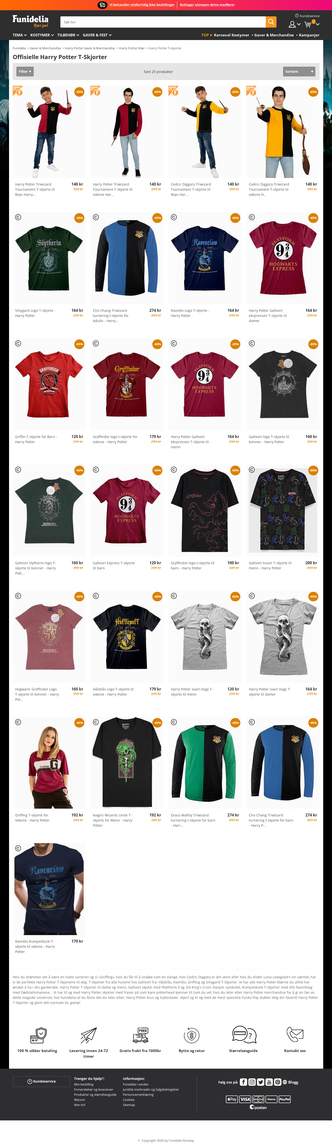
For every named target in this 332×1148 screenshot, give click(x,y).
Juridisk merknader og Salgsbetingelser (151, 1089)
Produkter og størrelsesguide (95, 1094)
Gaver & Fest (95, 34)
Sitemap (129, 1105)
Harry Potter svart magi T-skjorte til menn (192, 692)
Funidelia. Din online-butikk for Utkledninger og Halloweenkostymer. (30, 21)
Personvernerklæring (138, 1094)
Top (205, 34)
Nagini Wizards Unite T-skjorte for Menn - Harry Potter (112, 820)
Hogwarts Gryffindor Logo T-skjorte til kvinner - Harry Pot (37, 694)
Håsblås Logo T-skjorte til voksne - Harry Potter (113, 692)
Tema (18, 34)
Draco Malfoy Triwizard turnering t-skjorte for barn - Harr (193, 820)
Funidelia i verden (136, 1084)
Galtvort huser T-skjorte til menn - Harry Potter (270, 565)
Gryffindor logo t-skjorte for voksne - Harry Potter (115, 439)
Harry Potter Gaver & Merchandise (90, 48)
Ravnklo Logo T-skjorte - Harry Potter (190, 313)
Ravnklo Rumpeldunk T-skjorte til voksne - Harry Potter (35, 946)
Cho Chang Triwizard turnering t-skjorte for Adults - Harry (111, 315)
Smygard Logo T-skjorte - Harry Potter (35, 313)
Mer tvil (79, 1105)
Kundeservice (41, 1081)
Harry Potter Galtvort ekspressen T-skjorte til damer (268, 315)
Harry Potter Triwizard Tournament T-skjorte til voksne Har (113, 189)
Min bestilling (83, 1084)
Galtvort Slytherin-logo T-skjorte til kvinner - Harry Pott (35, 568)
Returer (79, 1099)
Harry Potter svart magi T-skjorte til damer (270, 692)
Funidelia (19, 48)
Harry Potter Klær (132, 48)
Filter (23, 71)
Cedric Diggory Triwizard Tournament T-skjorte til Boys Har (191, 189)
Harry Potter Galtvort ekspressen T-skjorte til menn (190, 441)
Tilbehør (66, 34)
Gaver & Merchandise (45, 48)
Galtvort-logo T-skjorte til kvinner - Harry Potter (269, 439)
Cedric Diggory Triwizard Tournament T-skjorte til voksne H (269, 189)
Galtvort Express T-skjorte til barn (114, 565)
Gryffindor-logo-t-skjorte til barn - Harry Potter (192, 565)
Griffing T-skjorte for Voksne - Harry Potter (32, 818)
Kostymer (40, 34)
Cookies (128, 1099)
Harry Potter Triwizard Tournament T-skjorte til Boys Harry (35, 189)
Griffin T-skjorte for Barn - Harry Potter (36, 439)
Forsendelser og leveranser (93, 1089)
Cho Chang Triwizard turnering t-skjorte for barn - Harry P (271, 820)
